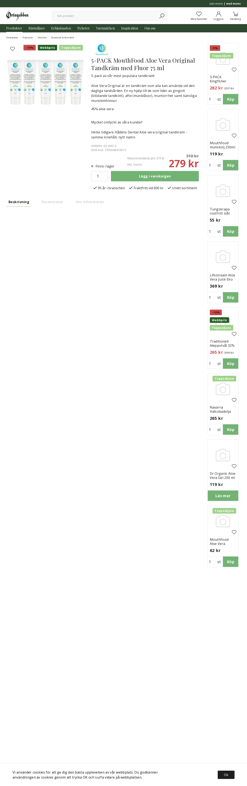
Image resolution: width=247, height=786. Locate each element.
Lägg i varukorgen (155, 176)
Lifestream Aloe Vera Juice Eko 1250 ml (222, 279)
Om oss (149, 28)
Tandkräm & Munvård (62, 37)
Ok (226, 775)
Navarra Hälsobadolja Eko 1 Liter (220, 411)
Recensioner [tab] (52, 202)
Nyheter (83, 28)
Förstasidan (12, 37)
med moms (233, 3)
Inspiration (129, 28)
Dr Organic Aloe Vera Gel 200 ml (223, 475)
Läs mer (223, 495)
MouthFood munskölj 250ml (222, 145)
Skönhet (42, 37)
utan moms (216, 3)
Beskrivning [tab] (19, 202)
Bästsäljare (36, 28)
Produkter (14, 28)
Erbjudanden (61, 28)
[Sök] (162, 16)
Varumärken (105, 28)
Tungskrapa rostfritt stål (220, 211)
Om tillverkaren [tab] (90, 202)
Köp (230, 99)
